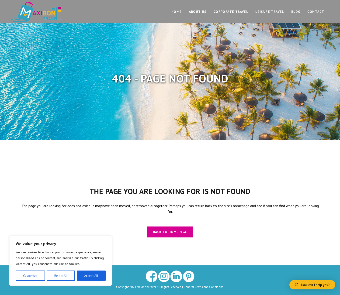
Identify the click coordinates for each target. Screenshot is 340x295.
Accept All (91, 276)
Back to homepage (170, 232)
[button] (312, 284)
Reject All (60, 276)
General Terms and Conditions (204, 287)
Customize (30, 276)
